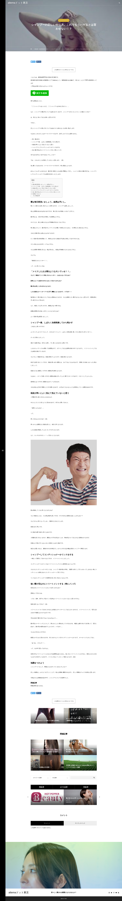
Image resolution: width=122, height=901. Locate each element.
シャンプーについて (64, 20)
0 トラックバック (80, 823)
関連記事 (37, 195)
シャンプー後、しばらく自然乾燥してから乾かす (45, 186)
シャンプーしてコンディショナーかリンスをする (45, 190)
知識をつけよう (37, 194)
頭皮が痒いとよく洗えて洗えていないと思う (44, 188)
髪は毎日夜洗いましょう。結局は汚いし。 (44, 184)
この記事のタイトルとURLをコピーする (64, 69)
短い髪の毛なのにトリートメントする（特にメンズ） (47, 192)
